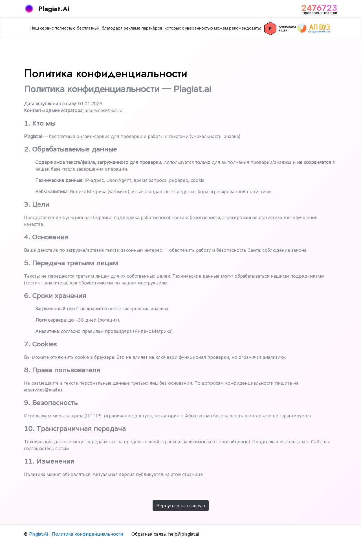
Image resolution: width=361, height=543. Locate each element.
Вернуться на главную (180, 505)
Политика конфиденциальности (87, 534)
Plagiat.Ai (46, 9)
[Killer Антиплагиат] (280, 28)
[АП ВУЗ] (314, 28)
